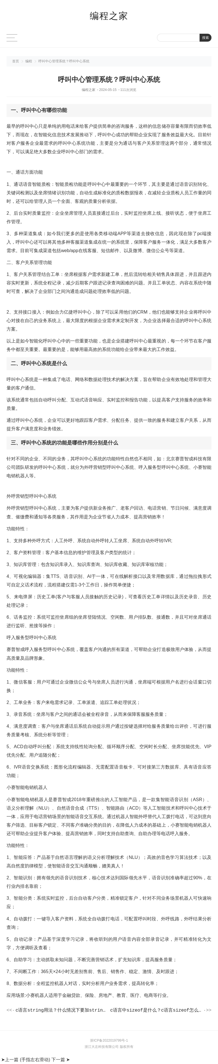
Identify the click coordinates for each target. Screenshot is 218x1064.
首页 (15, 61)
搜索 (205, 38)
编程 (28, 61)
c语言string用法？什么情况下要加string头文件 (62, 1011)
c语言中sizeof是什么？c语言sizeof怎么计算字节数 (156, 1011)
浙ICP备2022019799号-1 (109, 1041)
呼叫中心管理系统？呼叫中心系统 (63, 61)
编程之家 (109, 16)
